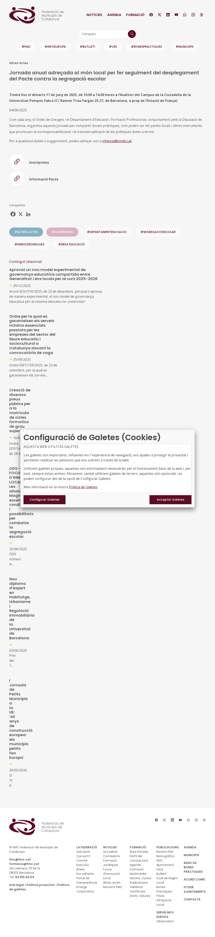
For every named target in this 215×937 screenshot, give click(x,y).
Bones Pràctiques (164, 889)
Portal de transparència (86, 880)
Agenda (114, 14)
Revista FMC (165, 852)
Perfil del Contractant (139, 858)
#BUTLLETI (87, 47)
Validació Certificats (137, 889)
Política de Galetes (83, 487)
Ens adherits (85, 874)
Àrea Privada (139, 852)
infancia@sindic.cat (117, 141)
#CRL (113, 47)
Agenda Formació (137, 867)
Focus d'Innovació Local (111, 873)
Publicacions (139, 882)
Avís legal (16, 885)
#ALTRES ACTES (26, 232)
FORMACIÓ (138, 847)
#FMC (26, 47)
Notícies (94, 14)
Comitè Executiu (82, 862)
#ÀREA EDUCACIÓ (71, 244)
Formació (135, 14)
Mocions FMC (112, 887)
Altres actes (112, 882)
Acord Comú (194, 879)
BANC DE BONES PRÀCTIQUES (193, 867)
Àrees (80, 869)
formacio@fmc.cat (24, 864)
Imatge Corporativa (85, 889)
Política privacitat (40, 885)
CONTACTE (192, 899)
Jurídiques (110, 865)
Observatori (165, 921)
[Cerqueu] (107, 34)
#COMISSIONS (62, 232)
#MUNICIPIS (184, 47)
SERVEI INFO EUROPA (165, 914)
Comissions (111, 856)
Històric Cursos (140, 878)
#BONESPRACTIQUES (146, 47)
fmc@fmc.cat (20, 859)
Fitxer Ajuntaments (195, 889)
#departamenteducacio (107, 232)
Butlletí (161, 874)
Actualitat (110, 852)
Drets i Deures (140, 896)
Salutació (83, 852)
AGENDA (190, 847)
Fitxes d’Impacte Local (164, 900)
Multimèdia (138, 874)
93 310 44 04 (24, 877)
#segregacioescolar (158, 232)
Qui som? (83, 856)
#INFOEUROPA (55, 47)
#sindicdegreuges (29, 244)
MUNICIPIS (191, 855)
